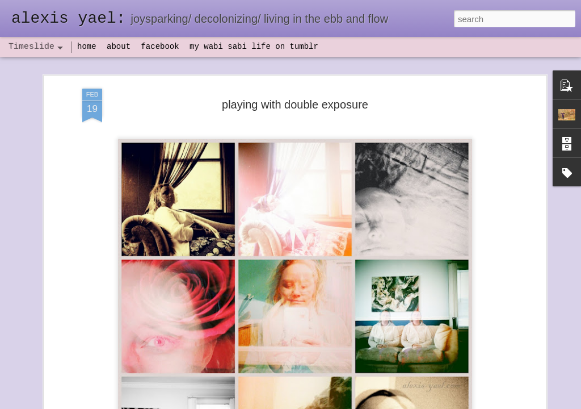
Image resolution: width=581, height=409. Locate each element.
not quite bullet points (279, 393)
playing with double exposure (295, 71)
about (118, 46)
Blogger (325, 402)
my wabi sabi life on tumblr (254, 46)
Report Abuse (359, 402)
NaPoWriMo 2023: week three (455, 391)
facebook (160, 46)
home (86, 46)
